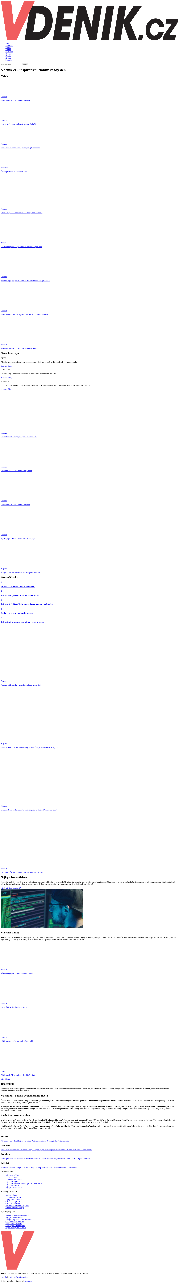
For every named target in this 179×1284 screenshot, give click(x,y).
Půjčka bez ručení (25, 1141)
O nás (10, 1277)
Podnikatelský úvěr (54, 1159)
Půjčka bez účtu (63, 1141)
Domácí (8, 56)
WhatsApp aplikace (12, 1175)
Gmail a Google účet (13, 1201)
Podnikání (9, 46)
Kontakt (4, 1277)
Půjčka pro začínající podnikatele (13, 1159)
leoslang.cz (28, 1281)
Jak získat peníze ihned (9, 1141)
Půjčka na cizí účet (12, 1185)
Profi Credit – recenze (13, 1224)
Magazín (8, 60)
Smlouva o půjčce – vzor (14, 1179)
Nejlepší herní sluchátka (14, 1217)
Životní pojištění (40, 1167)
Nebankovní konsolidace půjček (17, 1206)
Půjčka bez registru (12, 1181)
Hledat (24, 64)
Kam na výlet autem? (84, 1150)
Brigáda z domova (83, 1159)
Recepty (8, 54)
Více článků (5, 1079)
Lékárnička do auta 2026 (67, 1150)
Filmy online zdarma (13, 1197)
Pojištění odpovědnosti (68, 1167)
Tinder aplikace (11, 1177)
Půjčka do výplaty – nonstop (15, 1228)
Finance (8, 48)
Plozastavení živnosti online (36, 1159)
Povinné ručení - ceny (9, 1167)
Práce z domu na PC (68, 1159)
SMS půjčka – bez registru (15, 1226)
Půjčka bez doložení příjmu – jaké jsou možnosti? (23, 1183)
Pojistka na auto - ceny (25, 1167)
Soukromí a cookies (21, 1277)
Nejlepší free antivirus (13, 1188)
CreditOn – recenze (12, 1204)
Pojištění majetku (53, 1167)
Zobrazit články (6, 366)
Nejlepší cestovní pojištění (48, 1150)
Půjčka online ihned (39, 1141)
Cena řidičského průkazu (14, 1222)
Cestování (9, 52)
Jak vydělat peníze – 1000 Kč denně (18, 1220)
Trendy (8, 50)
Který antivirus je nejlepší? (11, 888)
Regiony (8, 58)
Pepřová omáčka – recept (14, 1208)
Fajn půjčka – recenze (13, 1199)
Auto (7, 44)
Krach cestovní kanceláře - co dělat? (14, 1150)
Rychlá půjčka (52, 1141)
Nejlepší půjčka (11, 1195)
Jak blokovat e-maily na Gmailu (17, 1215)
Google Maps (33, 1150)
